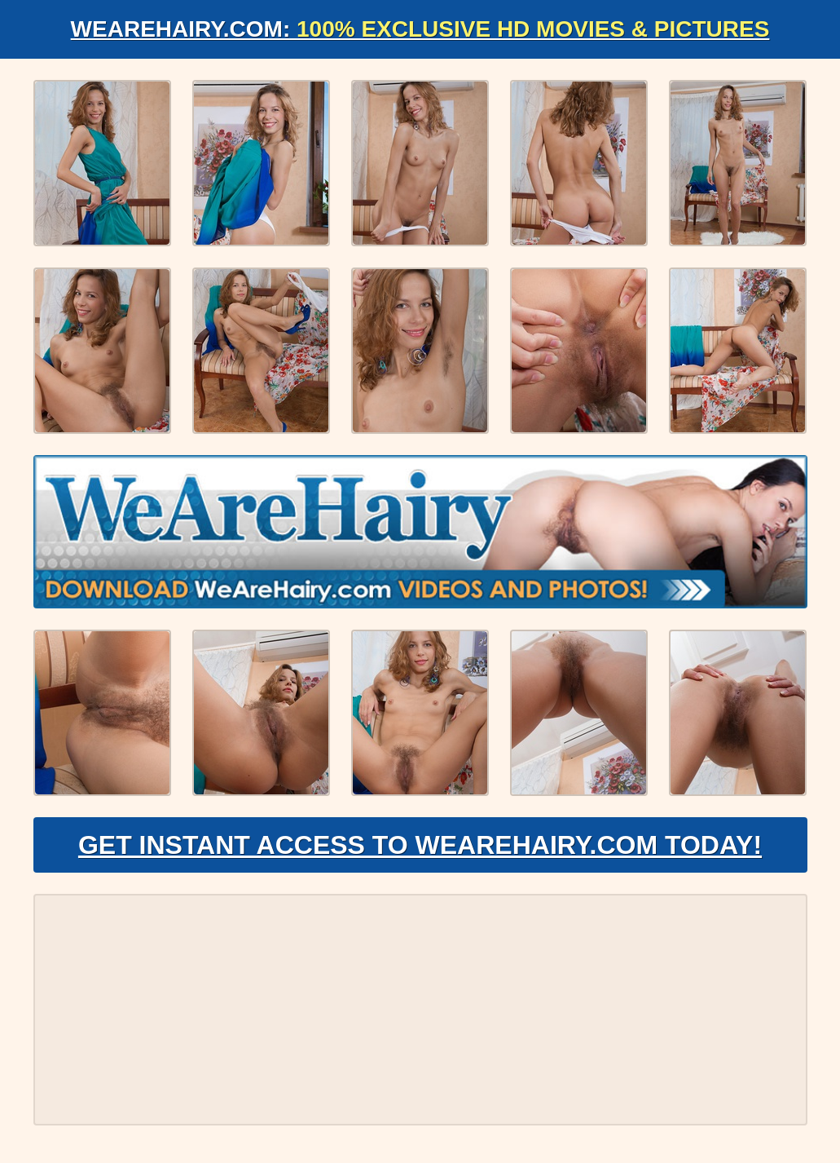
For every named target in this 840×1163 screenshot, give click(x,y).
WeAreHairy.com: (420, 29)
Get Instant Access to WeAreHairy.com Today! (420, 845)
